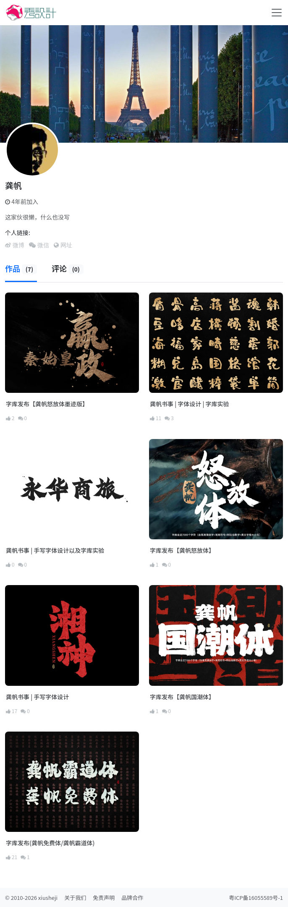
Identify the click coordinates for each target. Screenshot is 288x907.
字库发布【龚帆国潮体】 (182, 697)
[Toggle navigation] (276, 12)
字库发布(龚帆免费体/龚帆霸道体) (50, 843)
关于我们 (75, 898)
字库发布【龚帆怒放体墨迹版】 (47, 404)
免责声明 (104, 898)
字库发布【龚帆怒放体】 (182, 550)
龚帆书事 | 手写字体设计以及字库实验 (55, 550)
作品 (21, 268)
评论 (68, 268)
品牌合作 (132, 898)
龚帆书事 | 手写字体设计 (37, 697)
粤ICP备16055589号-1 (256, 898)
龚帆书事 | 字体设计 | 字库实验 (189, 404)
